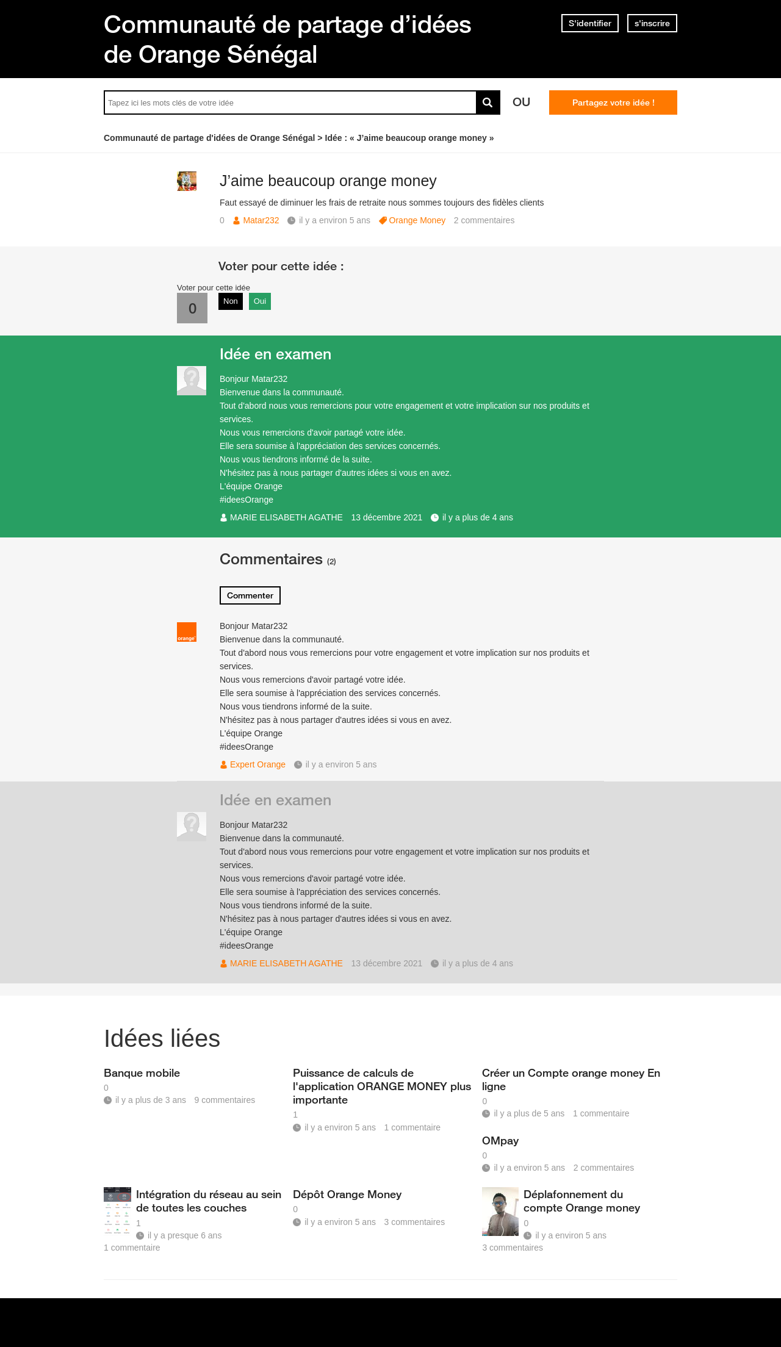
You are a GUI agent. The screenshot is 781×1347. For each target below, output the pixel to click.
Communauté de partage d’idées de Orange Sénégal (288, 39)
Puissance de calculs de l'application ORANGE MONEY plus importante (382, 1086)
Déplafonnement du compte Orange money (582, 1200)
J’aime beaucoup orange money (328, 180)
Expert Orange (258, 764)
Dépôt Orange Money (347, 1194)
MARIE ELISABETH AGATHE (286, 517)
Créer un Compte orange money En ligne (571, 1079)
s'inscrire (652, 23)
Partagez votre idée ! (613, 102)
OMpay (500, 1140)
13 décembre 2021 (387, 517)
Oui (260, 301)
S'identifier (590, 23)
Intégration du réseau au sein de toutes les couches (208, 1200)
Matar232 (261, 220)
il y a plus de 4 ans (477, 517)
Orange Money (417, 220)
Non (230, 301)
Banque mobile (142, 1072)
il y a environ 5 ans (341, 764)
